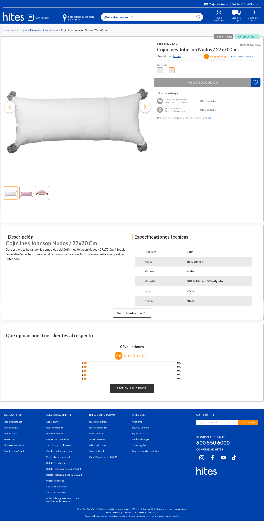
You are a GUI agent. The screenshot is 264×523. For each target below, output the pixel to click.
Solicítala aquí (11, 427)
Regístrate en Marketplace (145, 451)
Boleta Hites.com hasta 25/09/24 (63, 468)
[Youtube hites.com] (223, 457)
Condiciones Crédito (14, 451)
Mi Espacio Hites (97, 445)
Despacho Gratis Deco (44, 30)
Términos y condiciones (58, 445)
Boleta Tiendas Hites (57, 462)
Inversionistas (96, 433)
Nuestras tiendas (98, 427)
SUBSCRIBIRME (248, 422)
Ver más (250, 56)
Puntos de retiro (54, 433)
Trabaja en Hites (97, 439)
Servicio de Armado (56, 486)
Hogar (24, 30)
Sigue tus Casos (140, 433)
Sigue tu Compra (140, 427)
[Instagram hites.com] (201, 457)
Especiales (10, 30)
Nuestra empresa (98, 421)
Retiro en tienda (54, 427)
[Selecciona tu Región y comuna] (72, 16)
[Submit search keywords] (198, 17)
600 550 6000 (213, 442)
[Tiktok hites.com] (234, 457)
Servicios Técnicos (56, 492)
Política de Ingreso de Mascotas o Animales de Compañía (62, 500)
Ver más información (132, 313)
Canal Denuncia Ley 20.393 (103, 457)
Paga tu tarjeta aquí (13, 421)
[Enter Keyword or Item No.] (152, 17)
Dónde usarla (10, 433)
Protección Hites (55, 480)
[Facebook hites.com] (212, 457)
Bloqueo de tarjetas (14, 445)
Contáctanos (53, 421)
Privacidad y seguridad (58, 457)
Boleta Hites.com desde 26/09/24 (64, 474)
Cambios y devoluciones (59, 451)
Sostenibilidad (96, 451)
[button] (218, 16)
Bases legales (139, 445)
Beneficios (9, 439)
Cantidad (163, 65)
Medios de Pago (140, 439)
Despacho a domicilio (57, 439)
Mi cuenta (137, 421)
